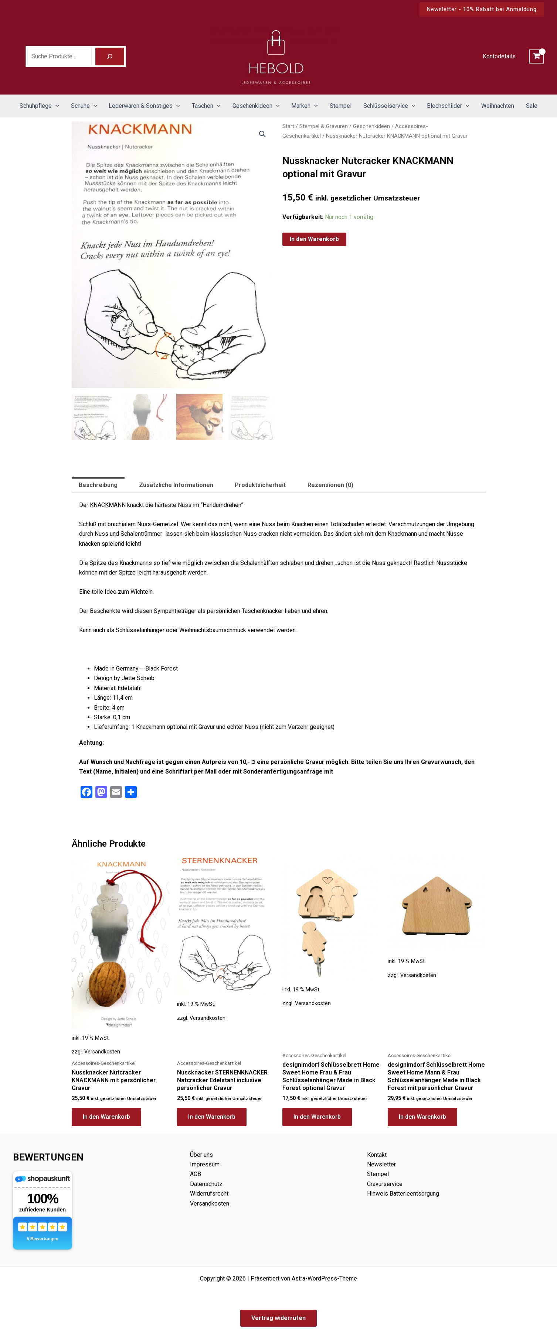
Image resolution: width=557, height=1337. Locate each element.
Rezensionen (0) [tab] (330, 485)
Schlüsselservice (389, 106)
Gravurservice (385, 1183)
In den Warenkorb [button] (106, 1117)
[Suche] (109, 56)
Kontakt (377, 1154)
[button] (482, 9)
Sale (531, 105)
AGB (195, 1173)
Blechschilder (448, 106)
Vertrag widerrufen (278, 1317)
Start (288, 126)
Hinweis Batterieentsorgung (403, 1193)
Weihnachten (497, 105)
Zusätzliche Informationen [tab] (176, 485)
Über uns (201, 1154)
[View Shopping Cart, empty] (536, 56)
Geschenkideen (256, 106)
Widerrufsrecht (209, 1193)
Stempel (340, 105)
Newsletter (381, 1164)
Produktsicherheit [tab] (260, 485)
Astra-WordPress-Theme (324, 1278)
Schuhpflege (39, 106)
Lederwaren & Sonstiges (144, 106)
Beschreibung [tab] (98, 485)
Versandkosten (102, 1052)
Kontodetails (499, 56)
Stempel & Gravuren (323, 126)
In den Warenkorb (314, 239)
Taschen (206, 106)
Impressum (205, 1164)
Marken (304, 106)
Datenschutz (206, 1183)
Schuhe (84, 106)
